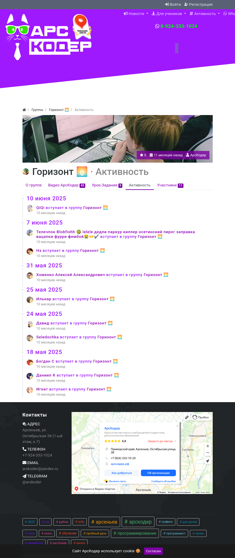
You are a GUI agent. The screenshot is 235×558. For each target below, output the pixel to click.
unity (80, 521)
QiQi (41, 207)
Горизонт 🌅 (95, 207)
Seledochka (48, 337)
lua (46, 522)
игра (30, 533)
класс (48, 533)
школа (80, 543)
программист (176, 533)
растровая (59, 543)
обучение (68, 533)
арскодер (140, 522)
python (63, 522)
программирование (136, 533)
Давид (43, 323)
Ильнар (44, 299)
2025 (31, 522)
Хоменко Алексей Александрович (71, 274)
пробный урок (96, 533)
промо (199, 533)
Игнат (42, 389)
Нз (39, 250)
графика (167, 521)
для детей (189, 522)
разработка (35, 543)
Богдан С (46, 361)
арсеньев (105, 522)
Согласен (153, 551)
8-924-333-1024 (176, 26)
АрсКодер (198, 155)
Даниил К (46, 375)
